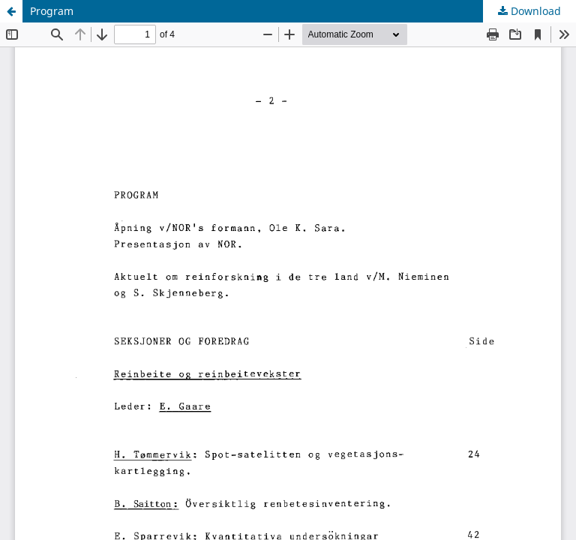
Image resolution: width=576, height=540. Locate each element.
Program (52, 11)
